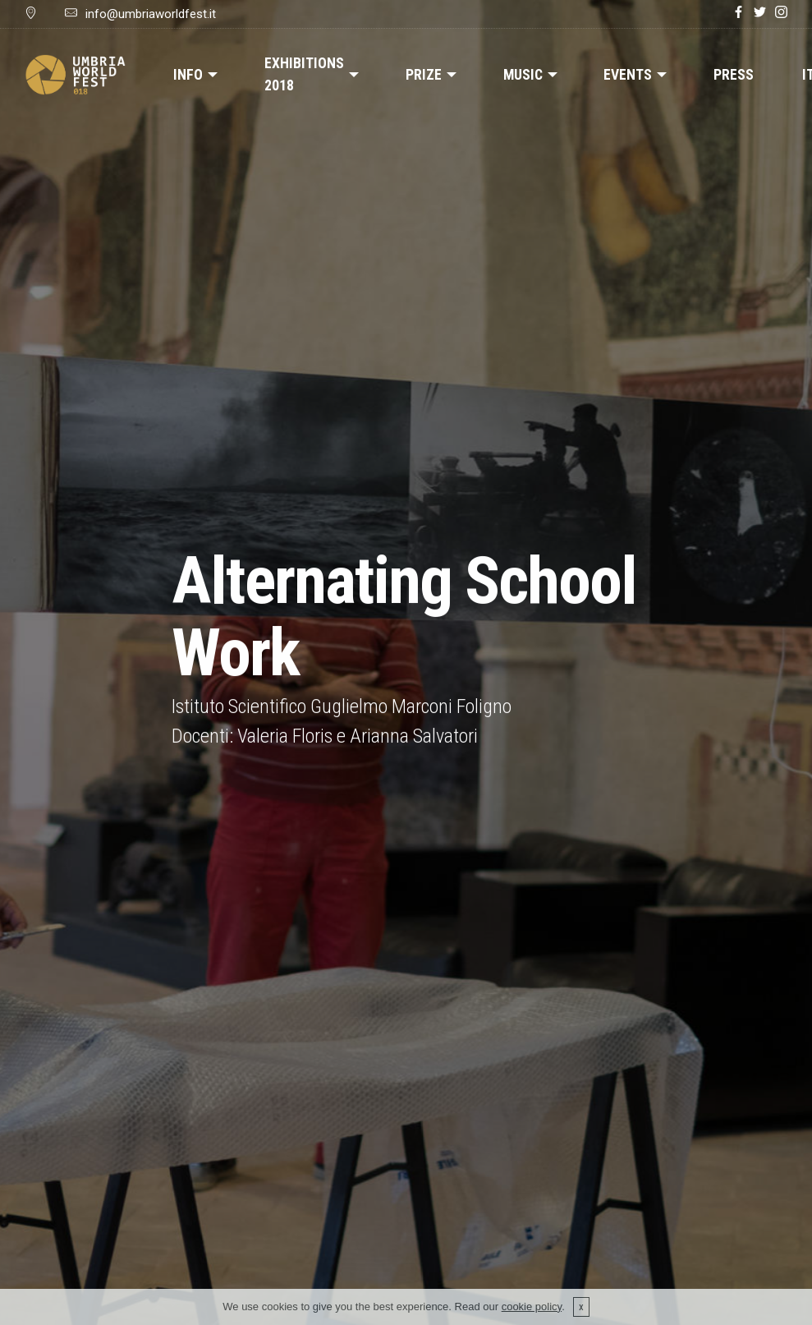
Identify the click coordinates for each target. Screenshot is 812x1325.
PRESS (733, 75)
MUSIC (523, 75)
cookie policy (532, 1314)
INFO (188, 75)
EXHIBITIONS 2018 (304, 74)
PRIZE (424, 75)
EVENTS (627, 75)
